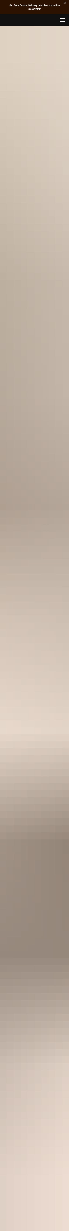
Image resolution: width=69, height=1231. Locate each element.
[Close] (65, 3)
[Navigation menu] (62, 20)
